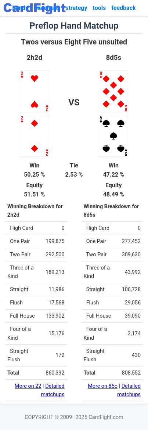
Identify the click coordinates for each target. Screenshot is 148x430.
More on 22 (28, 386)
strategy (76, 7)
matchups (47, 7)
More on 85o (103, 386)
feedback (123, 7)
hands (20, 7)
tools (99, 7)
